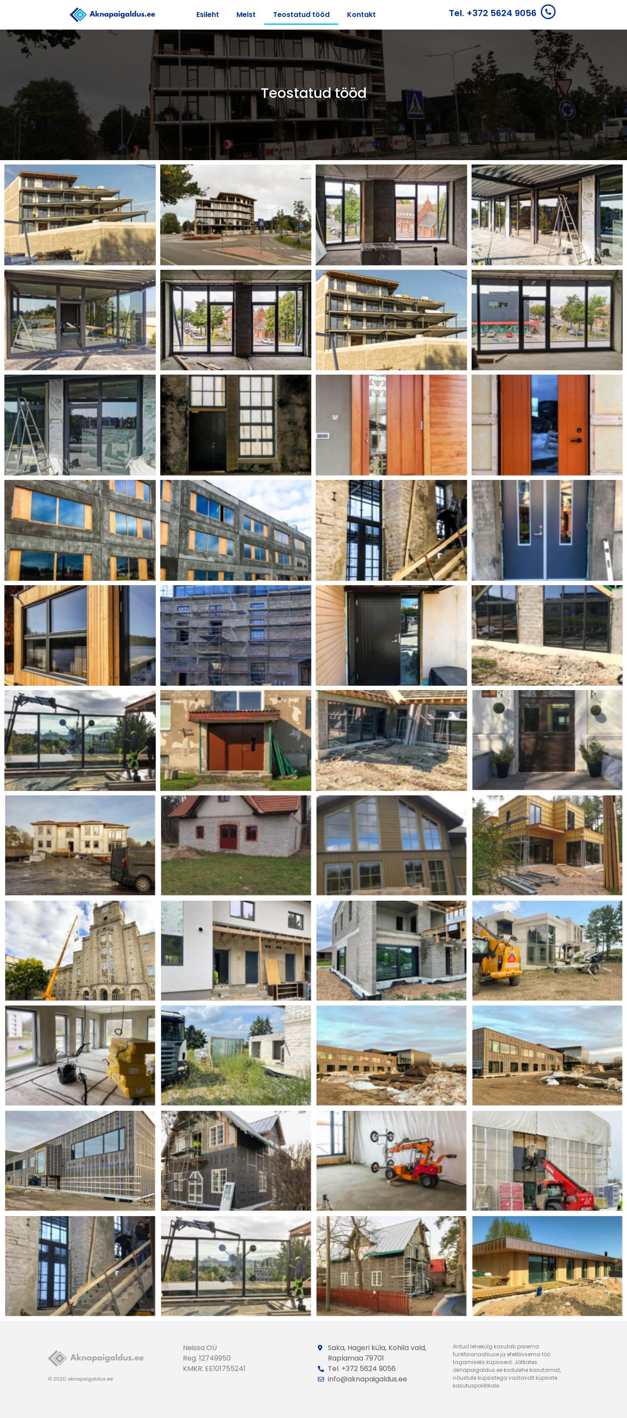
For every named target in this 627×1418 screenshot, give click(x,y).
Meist (246, 15)
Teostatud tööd (301, 15)
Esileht (207, 15)
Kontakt (361, 15)
